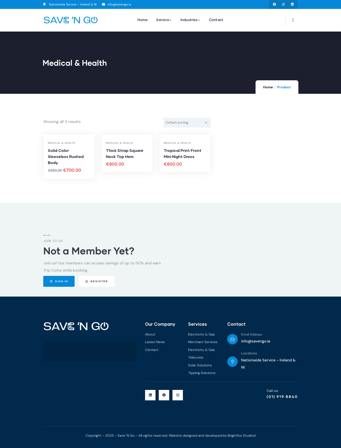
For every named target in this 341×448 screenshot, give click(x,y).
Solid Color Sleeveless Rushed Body (66, 156)
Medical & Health (61, 143)
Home (268, 87)
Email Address (251, 334)
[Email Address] (232, 339)
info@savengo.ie (255, 341)
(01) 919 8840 (282, 396)
